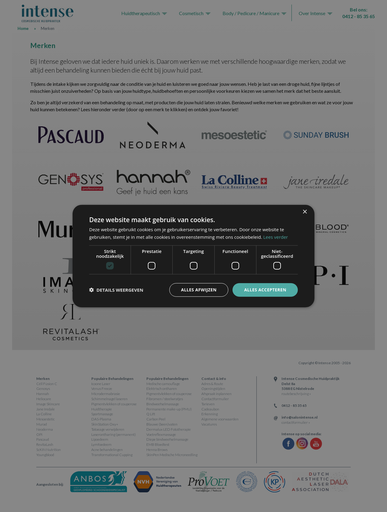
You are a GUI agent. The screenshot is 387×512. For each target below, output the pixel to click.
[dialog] (193, 256)
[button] (116, 290)
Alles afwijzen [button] (199, 290)
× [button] (304, 212)
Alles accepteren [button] (265, 290)
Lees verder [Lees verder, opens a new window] (275, 237)
